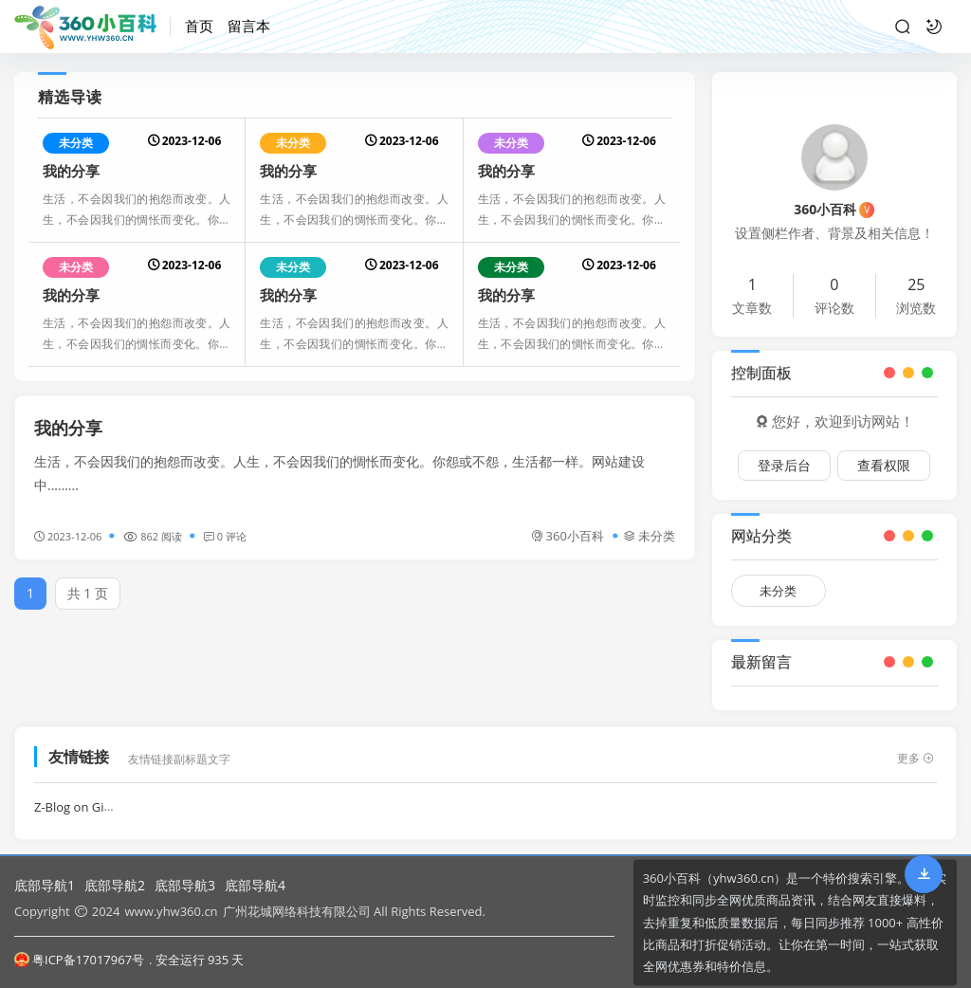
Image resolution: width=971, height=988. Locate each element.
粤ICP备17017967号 (79, 959)
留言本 (249, 25)
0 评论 (225, 534)
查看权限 (883, 463)
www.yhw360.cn (170, 911)
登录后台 (784, 463)
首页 (199, 25)
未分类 (76, 143)
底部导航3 (185, 885)
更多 (915, 749)
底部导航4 (255, 885)
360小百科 (567, 533)
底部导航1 (44, 885)
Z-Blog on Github (82, 798)
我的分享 (71, 170)
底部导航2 (114, 885)
